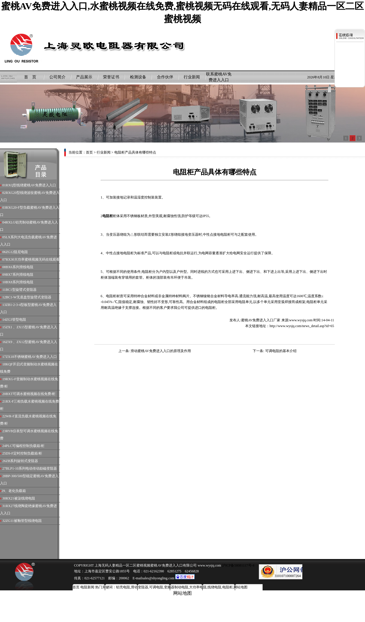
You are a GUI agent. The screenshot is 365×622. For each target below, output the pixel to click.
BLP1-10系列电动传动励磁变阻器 (31, 468)
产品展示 (84, 77)
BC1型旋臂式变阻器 (21, 290)
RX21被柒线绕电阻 (20, 498)
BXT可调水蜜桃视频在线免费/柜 (30, 394)
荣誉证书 (111, 77)
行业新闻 (192, 77)
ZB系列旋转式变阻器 (22, 461)
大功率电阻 (198, 587)
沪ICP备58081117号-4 (237, 565)
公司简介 (57, 77)
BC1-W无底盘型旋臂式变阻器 (28, 297)
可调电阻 (156, 587)
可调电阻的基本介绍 (281, 351)
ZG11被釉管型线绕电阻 (24, 521)
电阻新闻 (87, 587)
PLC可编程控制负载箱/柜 (25, 446)
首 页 (30, 77)
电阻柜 (227, 587)
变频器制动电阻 (176, 587)
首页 (89, 152)
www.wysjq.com (301, 320)
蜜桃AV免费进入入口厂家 (261, 320)
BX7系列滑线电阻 (19, 275)
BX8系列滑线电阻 (19, 282)
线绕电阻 (214, 587)
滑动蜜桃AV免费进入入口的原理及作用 (161, 351)
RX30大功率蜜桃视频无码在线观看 (32, 259)
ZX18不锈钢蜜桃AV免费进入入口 (31, 357)
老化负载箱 (17, 491)
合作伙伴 (165, 77)
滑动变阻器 (139, 587)
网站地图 (240, 587)
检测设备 (138, 77)
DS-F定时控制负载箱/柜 (24, 453)
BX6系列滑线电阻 (19, 267)
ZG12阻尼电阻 (17, 252)
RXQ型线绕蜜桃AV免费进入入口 (31, 185)
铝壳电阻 (123, 587)
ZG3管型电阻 (16, 320)
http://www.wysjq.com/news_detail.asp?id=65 (302, 326)
